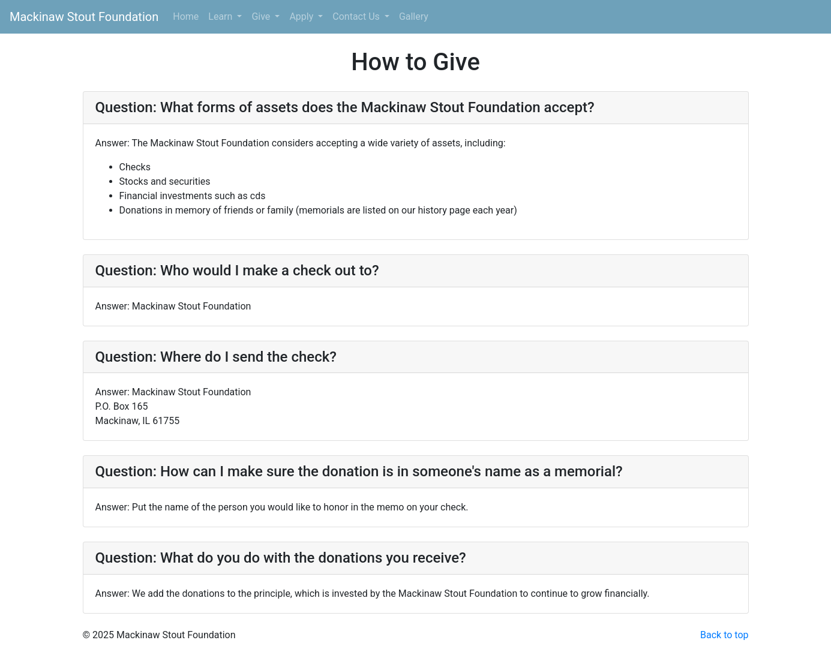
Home (186, 16)
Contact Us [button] (357, 16)
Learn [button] (221, 16)
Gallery (413, 16)
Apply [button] (302, 16)
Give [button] (261, 16)
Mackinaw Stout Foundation (84, 17)
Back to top (724, 635)
